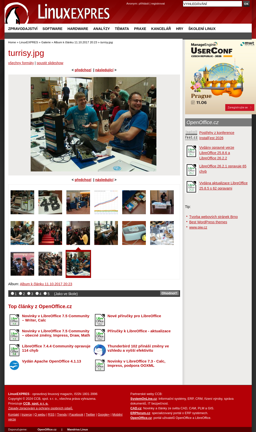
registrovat (158, 3)
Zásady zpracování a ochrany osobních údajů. (40, 408)
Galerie (46, 42)
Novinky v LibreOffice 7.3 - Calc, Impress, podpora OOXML (136, 363)
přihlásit (144, 3)
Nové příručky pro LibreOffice (134, 316)
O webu (39, 414)
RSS (51, 414)
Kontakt (13, 414)
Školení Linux (202, 29)
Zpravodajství (22, 29)
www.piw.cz (198, 227)
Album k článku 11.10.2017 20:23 (75, 42)
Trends (62, 414)
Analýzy (101, 29)
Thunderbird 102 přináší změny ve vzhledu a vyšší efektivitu (138, 348)
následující (104, 70)
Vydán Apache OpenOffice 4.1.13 (51, 361)
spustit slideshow (50, 63)
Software (52, 29)
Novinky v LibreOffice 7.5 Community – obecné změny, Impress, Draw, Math (56, 333)
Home (12, 42)
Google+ (104, 414)
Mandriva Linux (77, 429)
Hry (179, 29)
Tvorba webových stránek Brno (213, 217)
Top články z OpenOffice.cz (40, 306)
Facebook (76, 414)
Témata (122, 29)
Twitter (90, 414)
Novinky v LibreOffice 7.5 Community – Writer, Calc (56, 318)
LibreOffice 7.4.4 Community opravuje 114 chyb (56, 348)
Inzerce (27, 414)
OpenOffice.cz (203, 122)
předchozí (83, 70)
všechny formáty (21, 63)
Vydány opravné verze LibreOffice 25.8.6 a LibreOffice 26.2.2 (216, 153)
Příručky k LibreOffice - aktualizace (139, 331)
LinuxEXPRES (28, 42)
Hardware (77, 29)
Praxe (140, 29)
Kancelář (161, 29)
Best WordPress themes (208, 222)
